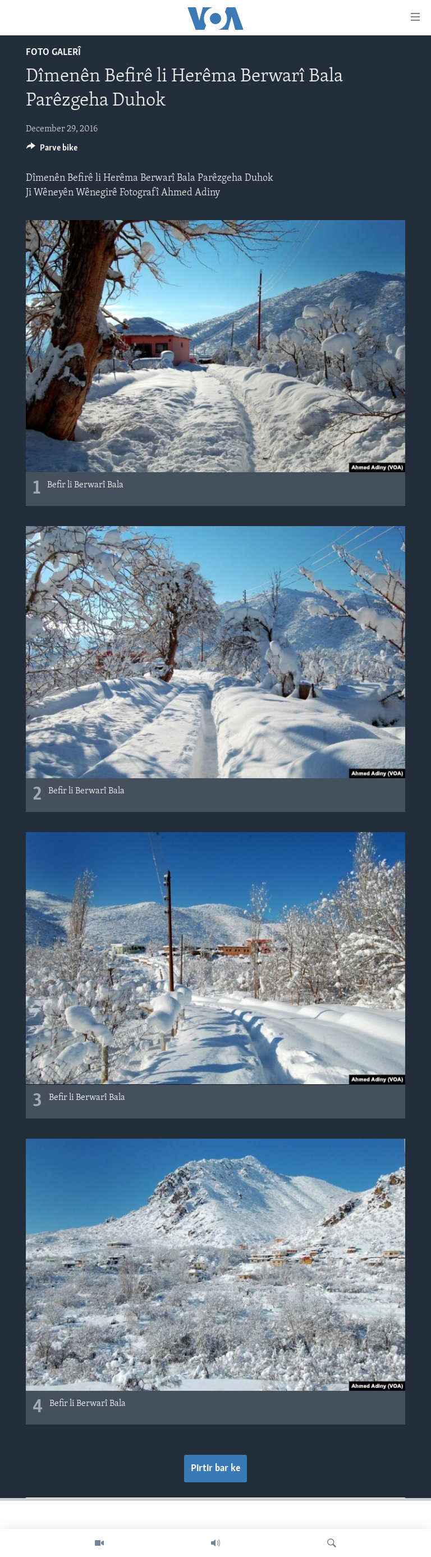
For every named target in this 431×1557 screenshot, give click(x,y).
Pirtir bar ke (215, 1468)
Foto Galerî (53, 52)
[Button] (51, 150)
